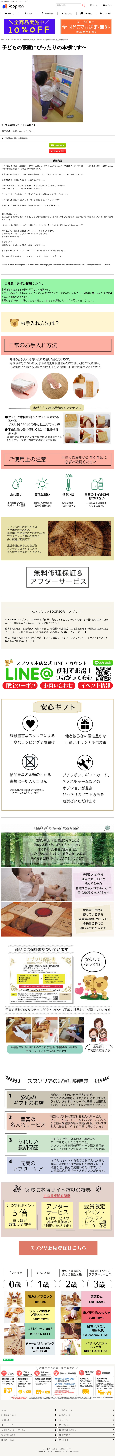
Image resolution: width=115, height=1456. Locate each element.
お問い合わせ (19, 131)
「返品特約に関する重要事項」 (15, 138)
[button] (57, 151)
